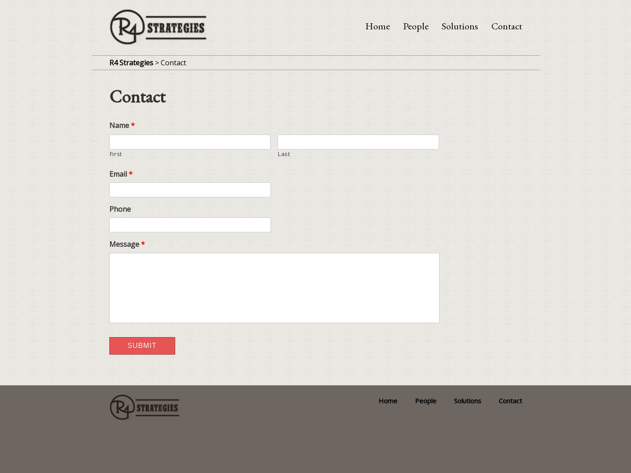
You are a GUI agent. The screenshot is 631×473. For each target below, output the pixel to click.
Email (121, 174)
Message (127, 244)
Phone (120, 209)
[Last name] (358, 142)
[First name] (190, 142)
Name (122, 125)
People (416, 26)
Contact (506, 26)
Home (377, 26)
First (116, 154)
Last (284, 154)
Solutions (460, 26)
